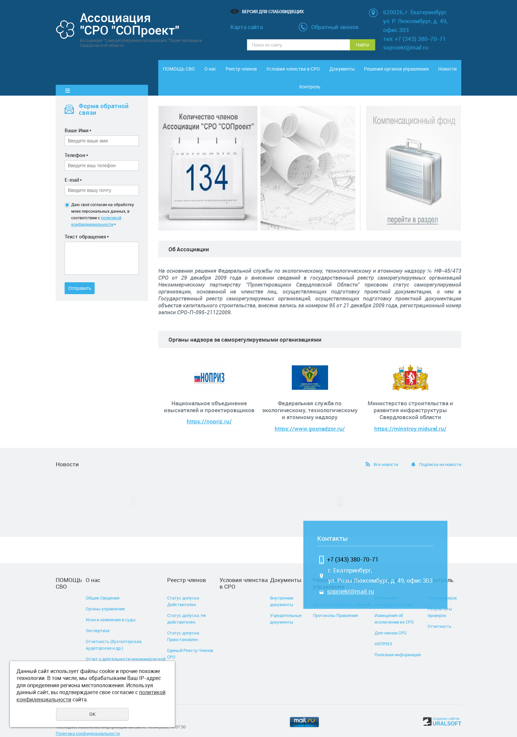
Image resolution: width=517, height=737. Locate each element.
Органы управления (105, 597)
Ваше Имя (78, 119)
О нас (210, 72)
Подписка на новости (440, 453)
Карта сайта (246, 27)
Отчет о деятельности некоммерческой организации (126, 651)
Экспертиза (97, 619)
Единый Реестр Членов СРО (190, 642)
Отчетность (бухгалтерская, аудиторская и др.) (114, 633)
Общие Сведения (102, 587)
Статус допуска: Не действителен (186, 607)
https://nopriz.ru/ (209, 410)
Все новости (386, 453)
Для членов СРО (391, 622)
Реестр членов (245, 72)
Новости (409, 72)
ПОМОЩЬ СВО (176, 72)
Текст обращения (87, 225)
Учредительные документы (286, 607)
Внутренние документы (281, 590)
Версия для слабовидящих (273, 12)
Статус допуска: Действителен (183, 590)
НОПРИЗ (383, 632)
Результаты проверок (440, 601)
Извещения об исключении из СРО (394, 607)
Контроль (443, 72)
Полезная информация (398, 643)
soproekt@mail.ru (350, 580)
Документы (339, 72)
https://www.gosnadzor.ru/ (310, 417)
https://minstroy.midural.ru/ (410, 417)
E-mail (73, 168)
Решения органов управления (374, 72)
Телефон (76, 143)
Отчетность (439, 615)
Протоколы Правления (335, 604)
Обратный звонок (335, 27)
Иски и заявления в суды (111, 608)
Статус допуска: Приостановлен (183, 625)
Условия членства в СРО (292, 72)
